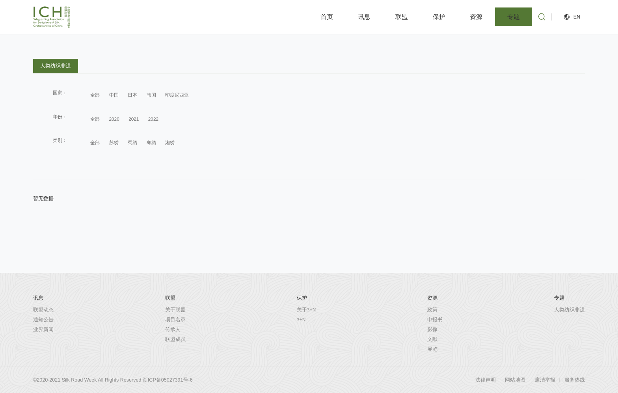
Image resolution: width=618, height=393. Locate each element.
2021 (133, 118)
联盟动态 (43, 310)
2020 (114, 118)
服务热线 (574, 380)
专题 (513, 16)
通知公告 (43, 319)
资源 (476, 16)
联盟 (401, 16)
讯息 (364, 16)
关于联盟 (175, 310)
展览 (432, 349)
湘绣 (170, 142)
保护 (439, 16)
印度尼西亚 (177, 94)
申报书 (435, 319)
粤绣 (151, 142)
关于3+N (306, 310)
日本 (132, 94)
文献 (432, 339)
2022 (153, 118)
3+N (301, 319)
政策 (432, 310)
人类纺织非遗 (55, 66)
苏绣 (114, 142)
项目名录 (175, 319)
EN (576, 17)
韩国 (151, 94)
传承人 (173, 329)
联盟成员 (175, 339)
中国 (114, 94)
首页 (326, 16)
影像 (432, 329)
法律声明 (485, 380)
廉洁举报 (545, 380)
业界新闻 (43, 329)
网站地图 (515, 380)
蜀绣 (132, 142)
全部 (95, 94)
